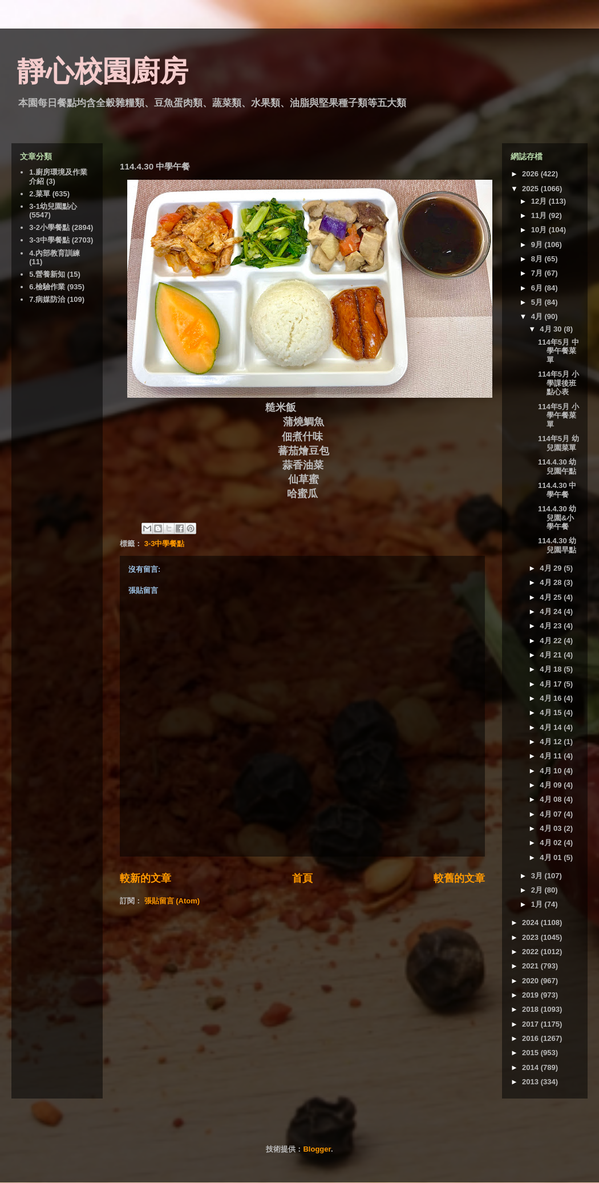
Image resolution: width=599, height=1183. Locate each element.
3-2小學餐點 (49, 227)
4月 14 (552, 727)
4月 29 (552, 568)
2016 (531, 1038)
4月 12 (552, 741)
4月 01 (552, 857)
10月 (540, 229)
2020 (531, 980)
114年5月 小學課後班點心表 (558, 383)
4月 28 (552, 582)
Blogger (316, 1149)
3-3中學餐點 (164, 543)
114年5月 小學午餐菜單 (558, 415)
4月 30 (552, 329)
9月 (538, 244)
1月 (538, 904)
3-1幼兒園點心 (53, 206)
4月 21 (552, 655)
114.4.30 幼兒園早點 (557, 545)
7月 (538, 273)
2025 (531, 188)
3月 (538, 875)
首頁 (302, 878)
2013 (531, 1081)
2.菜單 (39, 193)
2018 (531, 1009)
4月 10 (552, 770)
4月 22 (552, 640)
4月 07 (552, 814)
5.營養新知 (47, 274)
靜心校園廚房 (102, 71)
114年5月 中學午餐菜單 (558, 351)
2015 (531, 1052)
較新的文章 (145, 878)
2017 (531, 1024)
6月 (538, 288)
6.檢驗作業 (47, 286)
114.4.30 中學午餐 (557, 490)
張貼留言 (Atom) (172, 901)
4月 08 (552, 799)
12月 (540, 201)
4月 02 (552, 842)
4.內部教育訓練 (54, 253)
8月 (538, 259)
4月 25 (552, 597)
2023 (531, 937)
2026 (531, 173)
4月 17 (552, 684)
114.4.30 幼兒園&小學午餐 (557, 517)
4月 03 (552, 828)
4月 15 (552, 712)
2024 (531, 922)
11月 (540, 215)
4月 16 (552, 698)
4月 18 (552, 669)
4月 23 (552, 625)
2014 (531, 1067)
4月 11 (552, 756)
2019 (531, 995)
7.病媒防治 (47, 299)
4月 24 (552, 611)
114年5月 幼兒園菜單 (558, 443)
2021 (531, 966)
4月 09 (552, 785)
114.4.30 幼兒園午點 (557, 466)
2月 (538, 890)
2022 (531, 951)
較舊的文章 (459, 878)
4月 (538, 316)
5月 (538, 302)
